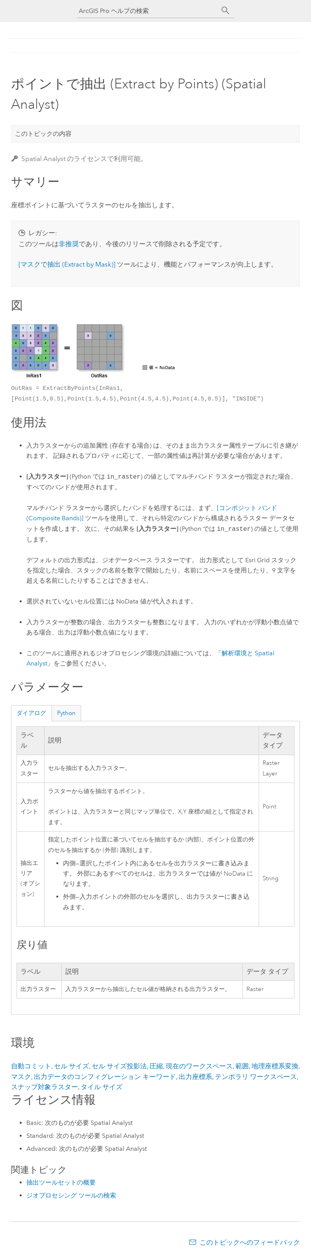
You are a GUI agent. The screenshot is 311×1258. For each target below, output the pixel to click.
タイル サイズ (101, 1087)
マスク (21, 1077)
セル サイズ (71, 1066)
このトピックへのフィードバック (250, 1242)
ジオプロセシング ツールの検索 (71, 1195)
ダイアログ (31, 713)
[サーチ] (226, 11)
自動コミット (31, 1066)
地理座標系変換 (275, 1066)
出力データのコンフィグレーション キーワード (105, 1077)
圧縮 (156, 1066)
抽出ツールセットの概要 (61, 1182)
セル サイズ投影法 (119, 1066)
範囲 (242, 1066)
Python (66, 713)
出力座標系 (195, 1077)
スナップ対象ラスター (44, 1087)
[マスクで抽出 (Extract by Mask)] (67, 264)
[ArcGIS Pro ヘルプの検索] (147, 11)
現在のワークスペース (199, 1066)
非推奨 (69, 244)
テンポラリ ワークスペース (256, 1077)
